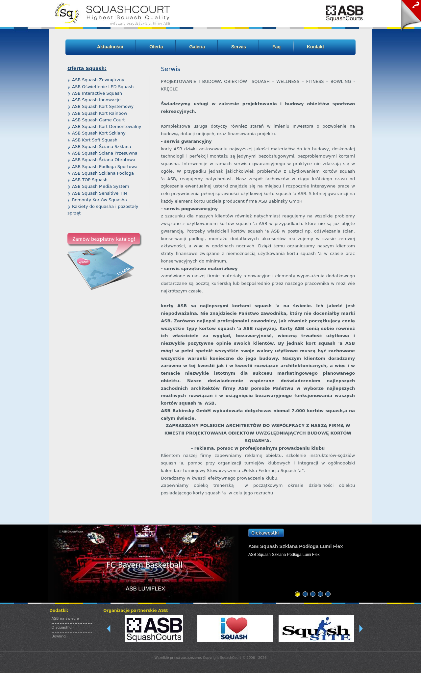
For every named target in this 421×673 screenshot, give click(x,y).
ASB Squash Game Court (98, 119)
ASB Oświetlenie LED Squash (103, 86)
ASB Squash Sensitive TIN (99, 193)
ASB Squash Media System (100, 186)
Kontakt (315, 46)
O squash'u (62, 627)
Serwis (238, 46)
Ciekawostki (265, 533)
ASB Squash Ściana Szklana (101, 146)
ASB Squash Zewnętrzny (98, 79)
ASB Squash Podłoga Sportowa (104, 166)
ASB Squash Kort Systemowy (103, 106)
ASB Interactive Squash (97, 93)
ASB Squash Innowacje (96, 99)
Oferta (156, 46)
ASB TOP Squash (90, 179)
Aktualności (110, 46)
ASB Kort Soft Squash (94, 139)
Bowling (59, 636)
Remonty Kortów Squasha (99, 199)
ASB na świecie (65, 618)
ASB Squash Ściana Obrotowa (104, 159)
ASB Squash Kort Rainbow (99, 113)
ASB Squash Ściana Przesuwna (104, 153)
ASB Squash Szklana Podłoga (103, 173)
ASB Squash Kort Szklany (99, 133)
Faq (276, 46)
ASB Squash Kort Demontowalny (106, 126)
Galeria (197, 46)
